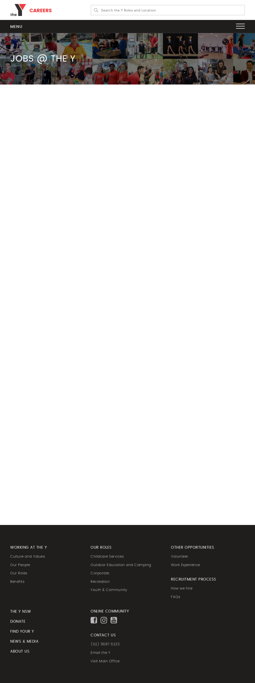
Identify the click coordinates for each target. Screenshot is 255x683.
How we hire (182, 588)
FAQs (175, 597)
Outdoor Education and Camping (121, 565)
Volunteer (179, 556)
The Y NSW (20, 611)
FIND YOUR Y (22, 631)
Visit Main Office (105, 661)
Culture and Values (27, 556)
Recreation (100, 582)
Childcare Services (107, 556)
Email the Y (101, 653)
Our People (20, 565)
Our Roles (18, 573)
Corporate (100, 573)
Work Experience (185, 565)
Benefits (17, 582)
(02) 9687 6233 (105, 644)
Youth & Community (109, 590)
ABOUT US (19, 651)
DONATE (17, 621)
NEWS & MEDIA (24, 641)
